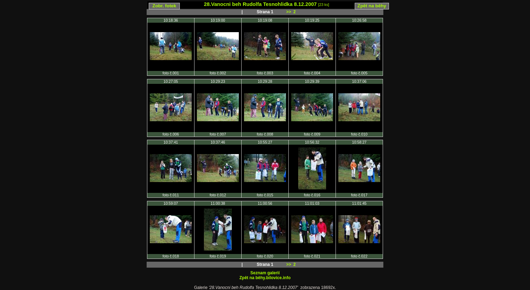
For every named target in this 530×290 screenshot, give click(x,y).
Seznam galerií (265, 272)
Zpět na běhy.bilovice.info (265, 277)
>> (288, 11)
